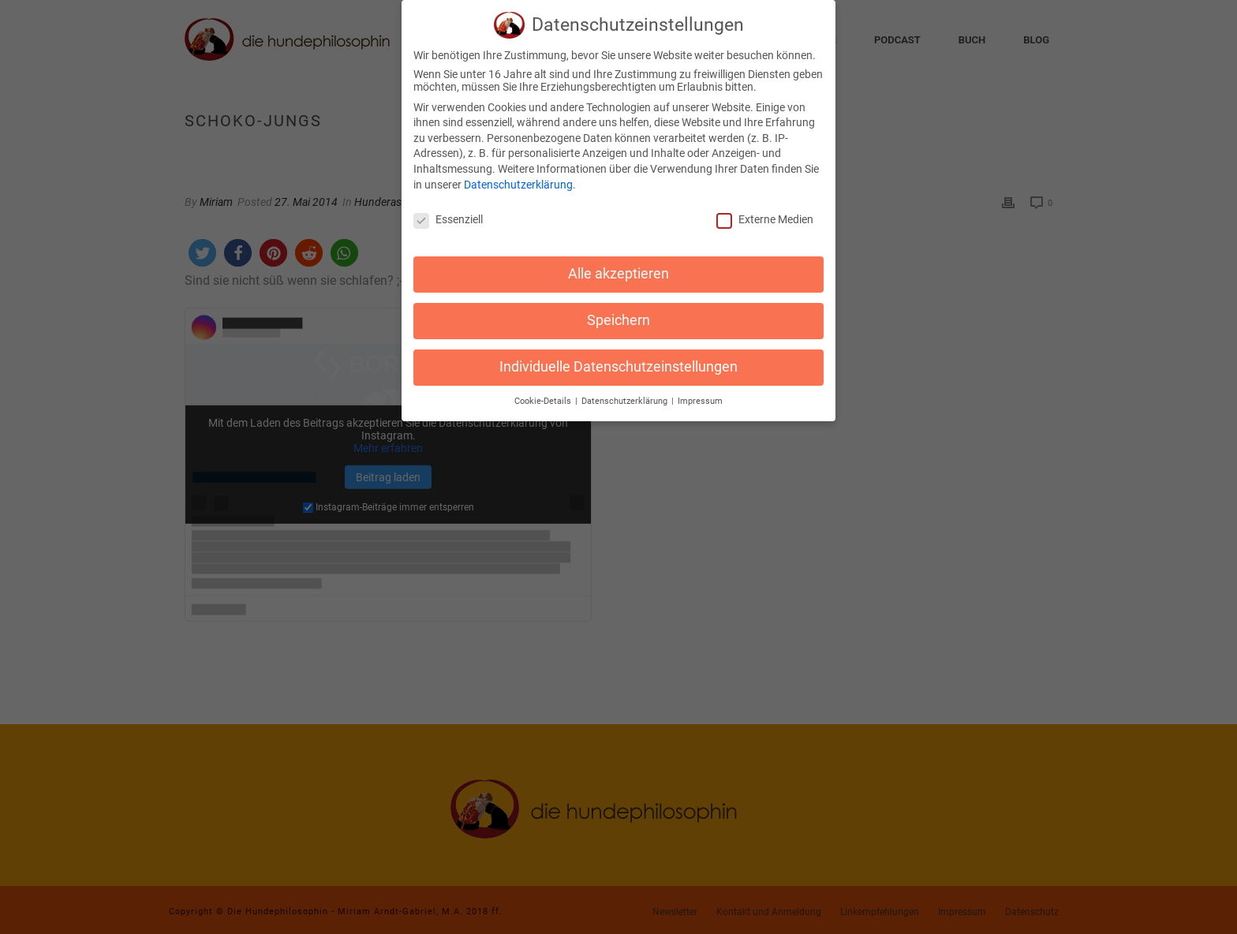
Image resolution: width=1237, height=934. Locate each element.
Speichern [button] (618, 313)
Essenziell (448, 213)
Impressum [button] (700, 394)
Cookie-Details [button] (544, 394)
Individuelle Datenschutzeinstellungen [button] (618, 360)
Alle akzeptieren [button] (618, 267)
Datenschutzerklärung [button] (625, 394)
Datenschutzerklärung (518, 177)
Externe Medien (764, 213)
